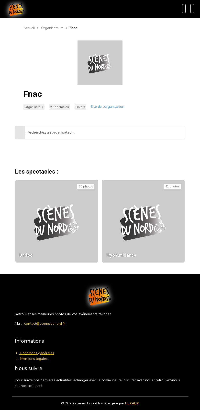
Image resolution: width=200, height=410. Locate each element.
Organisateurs (52, 27)
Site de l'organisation (107, 106)
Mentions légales (31, 358)
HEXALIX (132, 403)
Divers (80, 107)
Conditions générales (34, 353)
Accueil (29, 27)
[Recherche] (184, 8)
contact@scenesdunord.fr (44, 323)
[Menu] (192, 8)
